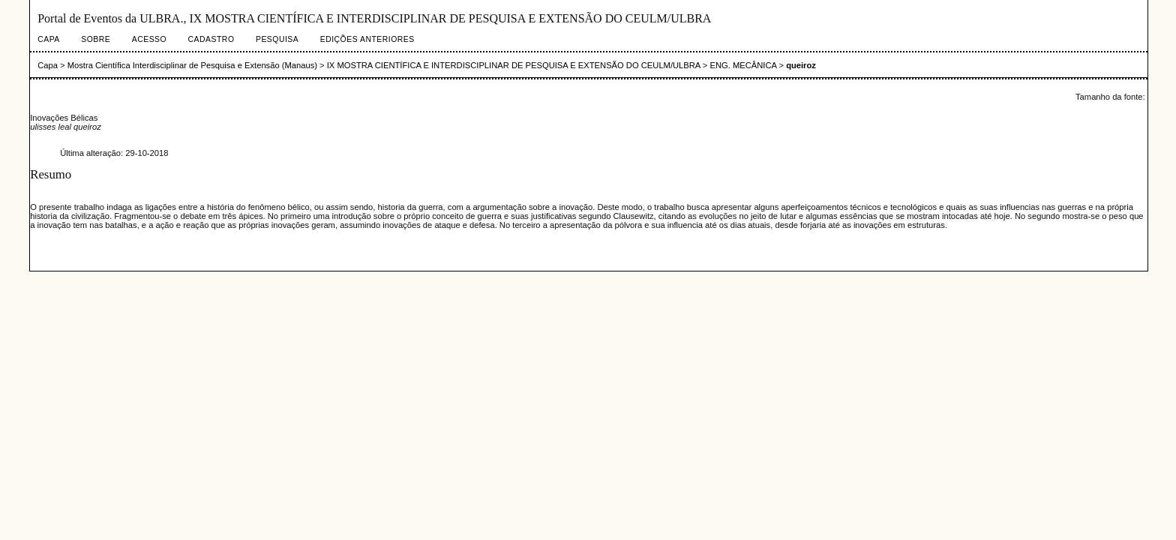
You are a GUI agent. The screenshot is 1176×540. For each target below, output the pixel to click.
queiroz (801, 65)
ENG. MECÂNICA (743, 65)
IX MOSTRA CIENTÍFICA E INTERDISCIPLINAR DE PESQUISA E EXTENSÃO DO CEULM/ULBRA (513, 65)
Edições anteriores (367, 39)
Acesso (149, 39)
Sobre (95, 39)
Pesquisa (277, 39)
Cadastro (211, 39)
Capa (49, 39)
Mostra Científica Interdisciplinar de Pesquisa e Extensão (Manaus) (192, 65)
